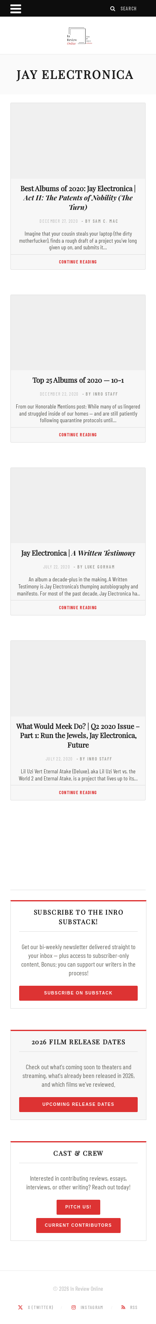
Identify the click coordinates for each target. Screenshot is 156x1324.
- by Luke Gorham (94, 566)
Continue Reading (78, 261)
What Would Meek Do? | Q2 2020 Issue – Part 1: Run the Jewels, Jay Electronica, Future (78, 735)
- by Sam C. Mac (100, 221)
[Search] (113, 8)
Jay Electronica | (78, 552)
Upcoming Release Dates (78, 1104)
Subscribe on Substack (78, 993)
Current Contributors (78, 1225)
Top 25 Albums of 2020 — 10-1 (78, 379)
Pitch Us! (78, 1207)
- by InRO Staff (100, 393)
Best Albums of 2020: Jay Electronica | (78, 198)
